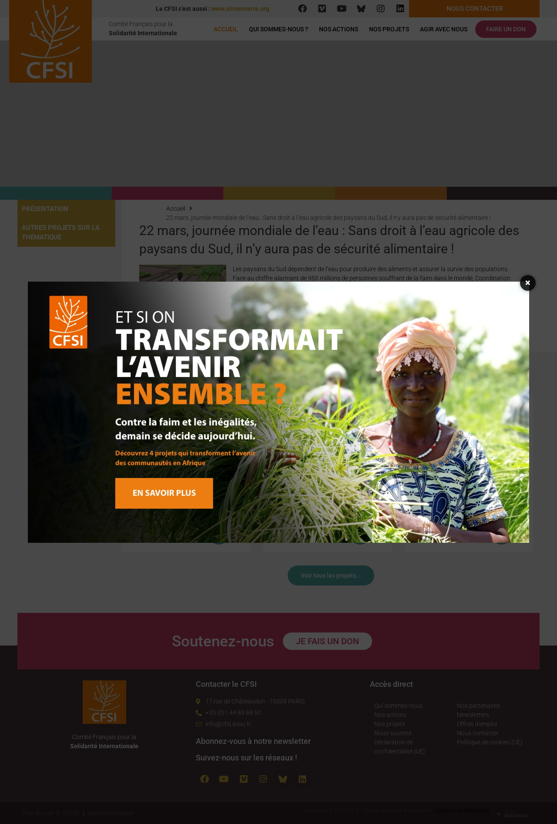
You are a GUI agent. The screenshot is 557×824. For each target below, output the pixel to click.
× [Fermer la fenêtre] (528, 282)
